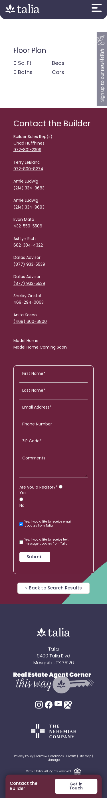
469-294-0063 (28, 303)
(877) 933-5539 (29, 265)
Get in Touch (76, 786)
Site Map (85, 756)
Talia (53, 649)
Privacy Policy (23, 756)
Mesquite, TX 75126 (53, 663)
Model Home (26, 341)
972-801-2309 (27, 150)
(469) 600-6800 (30, 322)
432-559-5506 (27, 226)
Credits (71, 756)
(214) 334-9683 (29, 188)
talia (39, 771)
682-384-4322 (28, 245)
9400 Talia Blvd (53, 656)
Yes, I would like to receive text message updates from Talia (43, 541)
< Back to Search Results (53, 588)
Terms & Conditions (50, 756)
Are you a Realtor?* (38, 487)
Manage (53, 760)
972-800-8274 (28, 169)
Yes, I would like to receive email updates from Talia (45, 523)
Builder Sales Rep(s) (33, 137)
